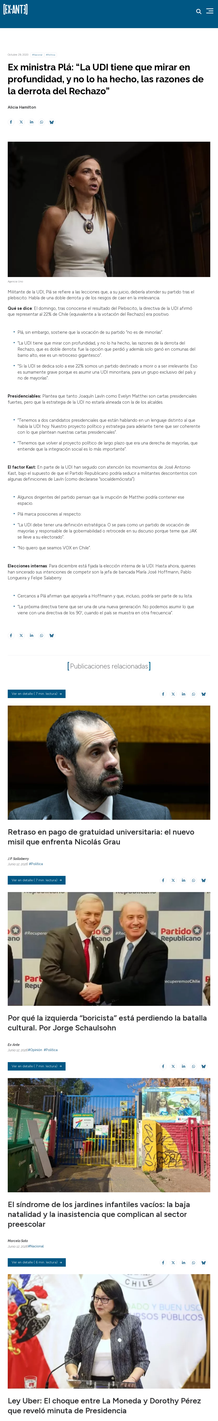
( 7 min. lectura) (37, 708)
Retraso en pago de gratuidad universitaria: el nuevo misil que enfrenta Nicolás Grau (107, 850)
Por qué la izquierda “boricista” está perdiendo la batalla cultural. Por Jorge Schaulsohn (100, 1048)
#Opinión (35, 1075)
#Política (50, 54)
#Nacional (37, 54)
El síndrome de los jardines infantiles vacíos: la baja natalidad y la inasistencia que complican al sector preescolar (104, 1252)
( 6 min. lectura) (37, 1313)
